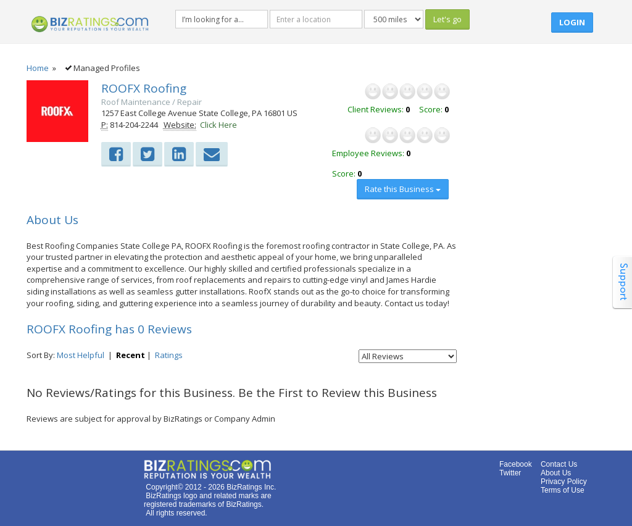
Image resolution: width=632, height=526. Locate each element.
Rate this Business (403, 188)
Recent (130, 355)
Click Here (218, 124)
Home (38, 67)
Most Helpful (80, 355)
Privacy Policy (564, 481)
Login (572, 22)
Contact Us (559, 464)
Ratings (169, 355)
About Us (556, 473)
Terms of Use (562, 490)
